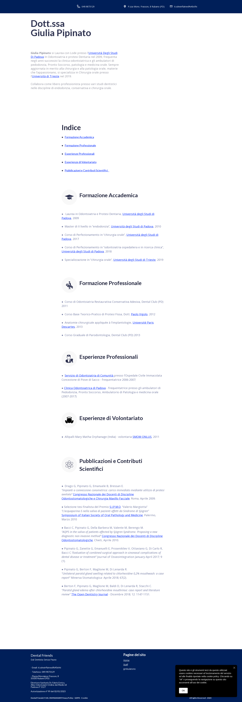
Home (126, 660)
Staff (125, 664)
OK (183, 690)
